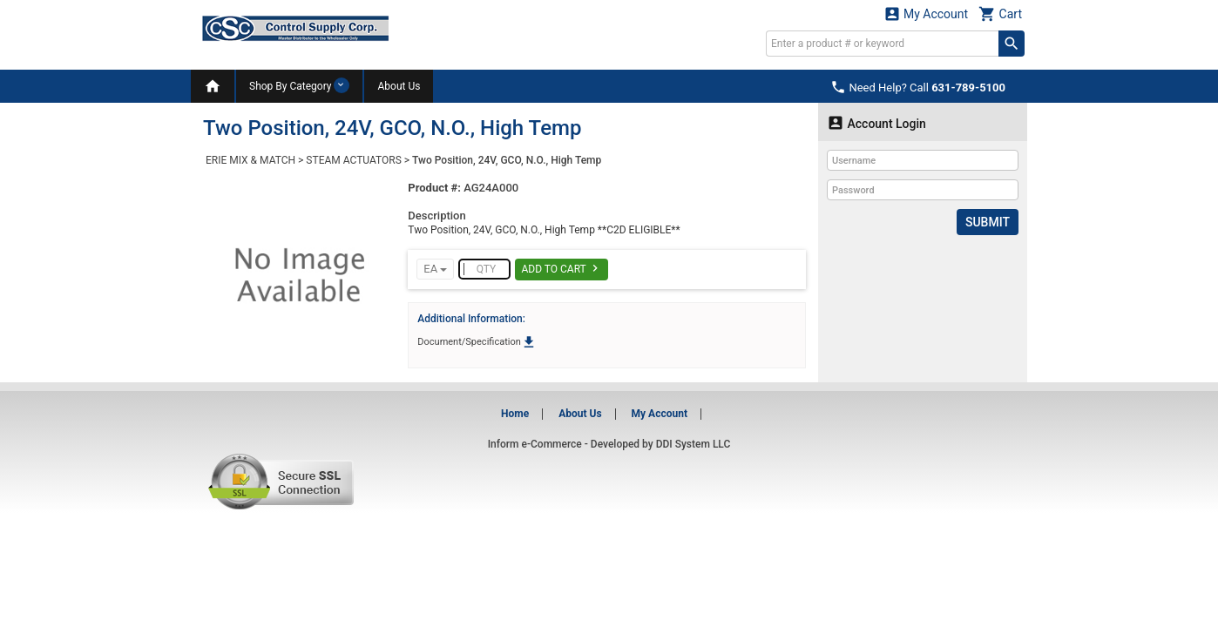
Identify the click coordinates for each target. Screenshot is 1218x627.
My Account (926, 13)
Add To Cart (561, 268)
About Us (398, 86)
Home (515, 414)
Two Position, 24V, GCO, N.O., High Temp (506, 160)
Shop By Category (299, 85)
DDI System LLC (693, 444)
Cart (1000, 13)
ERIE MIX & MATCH (250, 160)
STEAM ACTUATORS (353, 160)
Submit (987, 222)
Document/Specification (476, 341)
